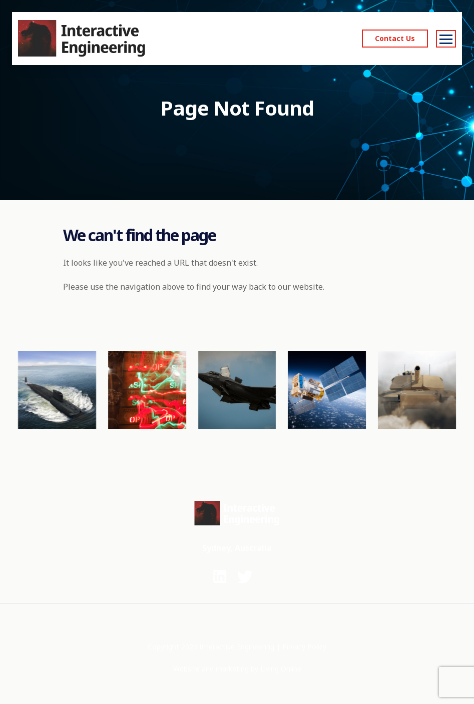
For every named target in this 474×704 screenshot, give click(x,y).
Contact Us (395, 38)
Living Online (280, 668)
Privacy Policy (304, 646)
